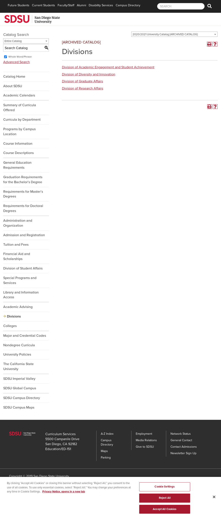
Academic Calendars (19, 95)
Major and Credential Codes (24, 336)
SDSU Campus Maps (18, 407)
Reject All (164, 499)
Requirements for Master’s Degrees (23, 194)
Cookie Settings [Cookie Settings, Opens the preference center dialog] (165, 488)
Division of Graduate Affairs (82, 81)
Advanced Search (16, 62)
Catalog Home (14, 76)
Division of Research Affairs (82, 88)
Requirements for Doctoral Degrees (23, 208)
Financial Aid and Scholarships (16, 256)
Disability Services (101, 5)
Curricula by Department (22, 119)
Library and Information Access (21, 295)
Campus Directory (128, 5)
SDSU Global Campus (19, 388)
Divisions (14, 316)
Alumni (81, 5)
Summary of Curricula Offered (19, 107)
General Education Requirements (17, 165)
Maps (104, 451)
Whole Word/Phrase (20, 56)
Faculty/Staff (66, 5)
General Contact (181, 440)
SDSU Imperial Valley (19, 379)
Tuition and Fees (15, 244)
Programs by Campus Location (19, 131)
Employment (144, 434)
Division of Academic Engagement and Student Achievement (108, 67)
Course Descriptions (18, 153)
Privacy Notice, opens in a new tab (63, 493)
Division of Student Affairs (23, 268)
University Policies (17, 354)
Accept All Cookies (164, 510)
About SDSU (12, 86)
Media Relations (146, 440)
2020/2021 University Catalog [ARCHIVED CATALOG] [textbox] (165, 34)
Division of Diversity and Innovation (88, 74)
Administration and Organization (17, 223)
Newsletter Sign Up (183, 453)
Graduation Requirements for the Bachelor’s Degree (22, 179)
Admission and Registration (24, 235)
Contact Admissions (183, 447)
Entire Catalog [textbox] (13, 41)
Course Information (17, 143)
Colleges (10, 326)
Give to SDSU (145, 447)
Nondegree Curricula (19, 345)
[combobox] (174, 34)
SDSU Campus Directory (21, 398)
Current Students (43, 5)
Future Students (18, 5)
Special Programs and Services (19, 280)
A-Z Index (107, 434)
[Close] (214, 498)
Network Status (180, 434)
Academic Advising (18, 307)
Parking (106, 457)
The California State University (18, 366)
